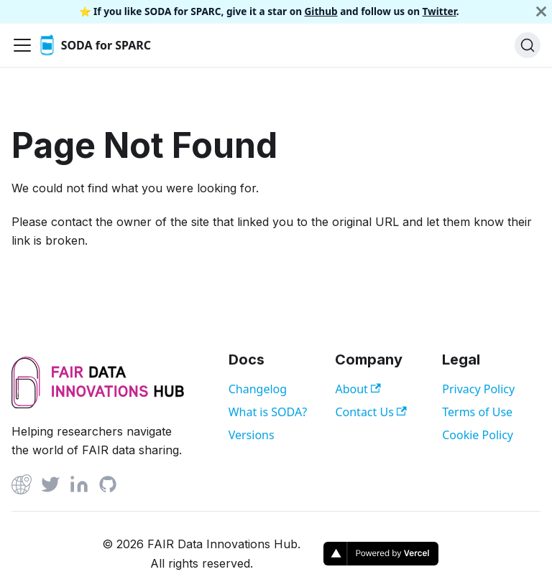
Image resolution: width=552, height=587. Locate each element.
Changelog (258, 389)
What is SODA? (268, 412)
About (357, 389)
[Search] (527, 45)
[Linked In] (79, 486)
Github (321, 11)
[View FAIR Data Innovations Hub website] (98, 407)
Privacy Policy (478, 389)
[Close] (541, 11)
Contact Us (370, 412)
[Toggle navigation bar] (22, 45)
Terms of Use (477, 412)
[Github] (22, 486)
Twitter (439, 11)
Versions (252, 435)
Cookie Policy (477, 435)
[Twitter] (50, 486)
